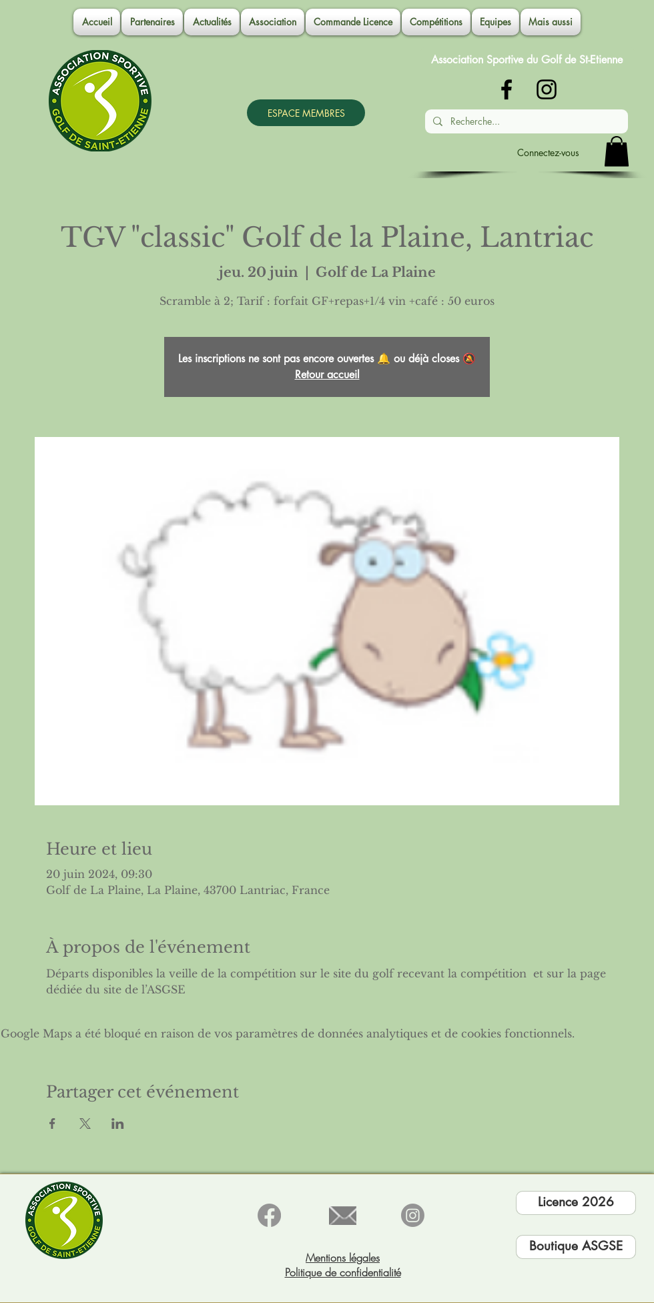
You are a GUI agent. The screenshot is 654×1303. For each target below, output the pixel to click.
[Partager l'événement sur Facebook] (52, 1123)
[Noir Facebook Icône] (506, 89)
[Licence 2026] (576, 1203)
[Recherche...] (525, 121)
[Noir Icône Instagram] (546, 89)
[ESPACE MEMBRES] (306, 112)
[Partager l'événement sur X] (85, 1123)
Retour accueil (327, 375)
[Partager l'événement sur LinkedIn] (117, 1123)
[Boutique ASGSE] (576, 1247)
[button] (272, 22)
